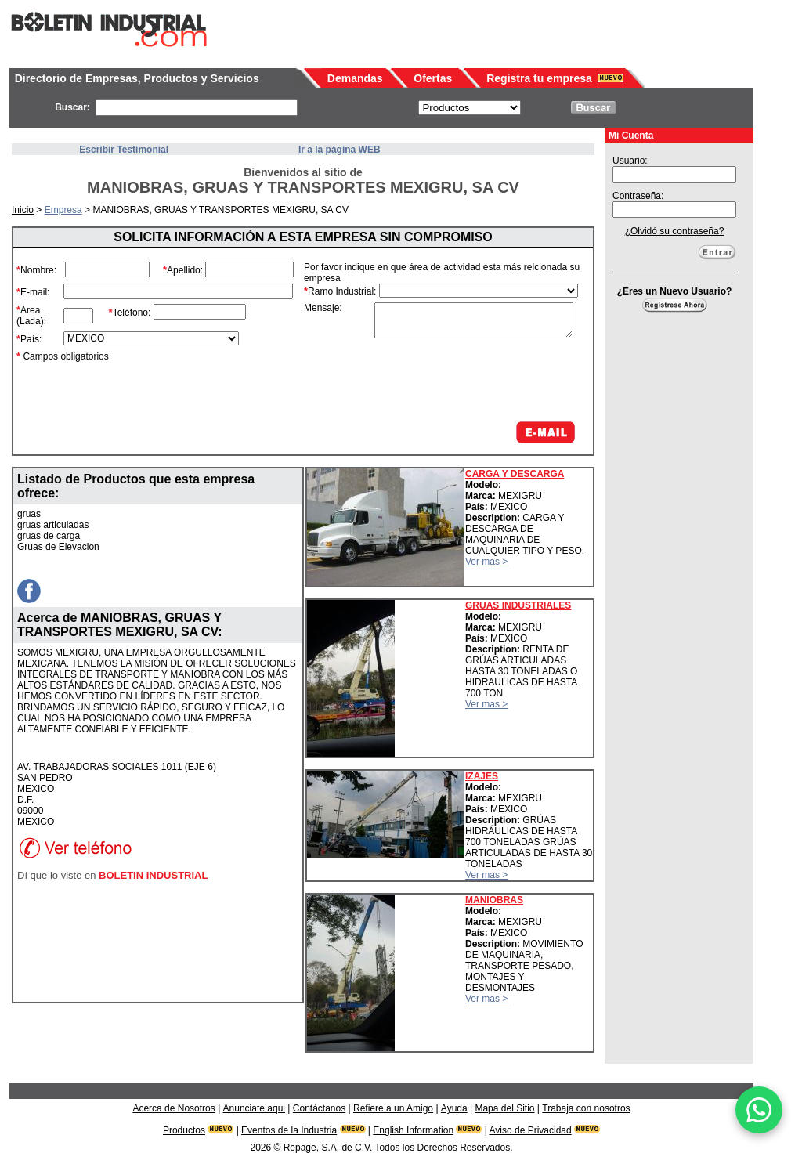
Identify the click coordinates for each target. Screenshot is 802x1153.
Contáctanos (319, 1108)
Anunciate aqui (254, 1108)
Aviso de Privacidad (531, 1130)
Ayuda (454, 1108)
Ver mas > (486, 561)
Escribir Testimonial (123, 149)
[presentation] (459, 379)
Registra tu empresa (539, 78)
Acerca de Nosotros (173, 1108)
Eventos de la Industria (289, 1130)
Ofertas (433, 78)
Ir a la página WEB (339, 149)
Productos (184, 1130)
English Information (413, 1130)
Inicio (23, 209)
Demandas (355, 78)
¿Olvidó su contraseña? (674, 231)
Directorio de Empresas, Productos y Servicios (137, 78)
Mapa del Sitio (504, 1108)
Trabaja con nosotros (586, 1108)
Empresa (63, 209)
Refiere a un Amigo (393, 1108)
